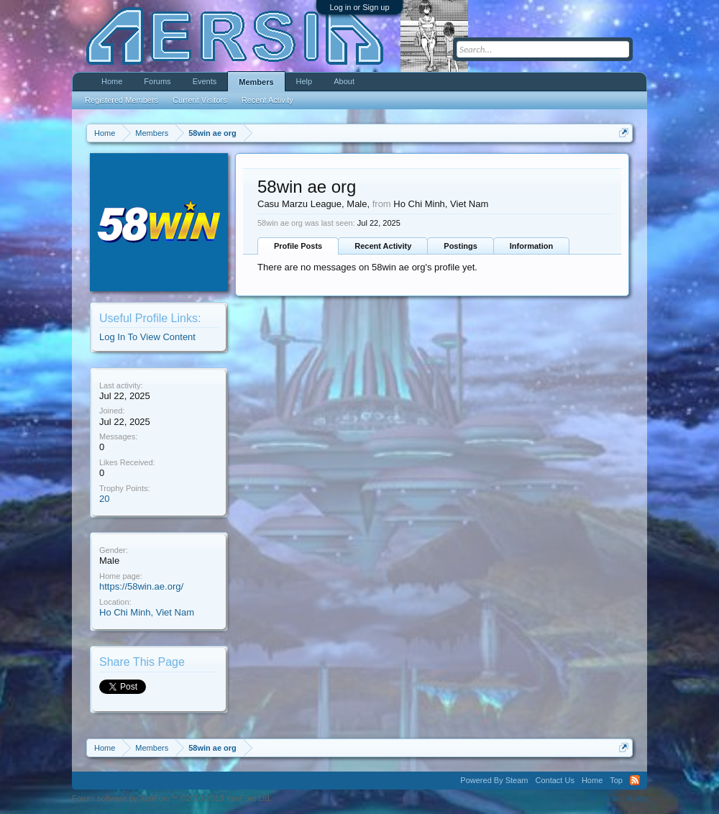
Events (205, 81)
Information (532, 246)
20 (104, 498)
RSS (635, 780)
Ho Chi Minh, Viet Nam (146, 612)
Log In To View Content (147, 336)
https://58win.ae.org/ (141, 586)
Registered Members (121, 100)
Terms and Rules (617, 798)
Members (256, 82)
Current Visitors (200, 100)
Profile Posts (298, 246)
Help (304, 81)
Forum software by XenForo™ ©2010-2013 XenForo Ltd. (172, 798)
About (344, 81)
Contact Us (554, 780)
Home (111, 81)
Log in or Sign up (359, 7)
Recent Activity (382, 246)
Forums (157, 81)
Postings (460, 246)
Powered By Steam (494, 780)
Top (616, 780)
